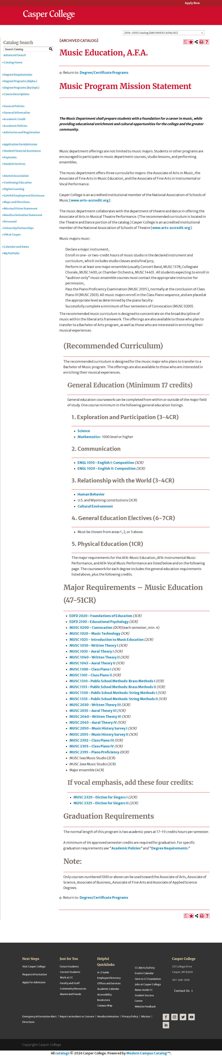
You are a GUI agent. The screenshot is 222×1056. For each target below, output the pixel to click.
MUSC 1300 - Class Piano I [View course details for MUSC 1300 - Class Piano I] (90, 669)
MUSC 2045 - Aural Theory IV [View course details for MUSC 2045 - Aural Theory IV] (93, 722)
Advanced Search (14, 55)
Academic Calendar (108, 988)
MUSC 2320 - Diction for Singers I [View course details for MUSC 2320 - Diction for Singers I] (101, 797)
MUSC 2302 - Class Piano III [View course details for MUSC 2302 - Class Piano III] (91, 740)
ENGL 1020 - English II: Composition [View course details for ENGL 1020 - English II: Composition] (107, 468)
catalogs (62, 1053)
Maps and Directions (17, 202)
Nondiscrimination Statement (23, 215)
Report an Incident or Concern (77, 1016)
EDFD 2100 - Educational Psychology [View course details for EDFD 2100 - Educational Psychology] (99, 622)
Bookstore (103, 1000)
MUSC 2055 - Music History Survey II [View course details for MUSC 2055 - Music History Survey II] (98, 734)
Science (84, 431)
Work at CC (66, 977)
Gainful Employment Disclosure (24, 195)
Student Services (14, 164)
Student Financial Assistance (22, 151)
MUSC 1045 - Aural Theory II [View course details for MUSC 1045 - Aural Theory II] (92, 663)
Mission (145, 1016)
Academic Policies (15, 126)
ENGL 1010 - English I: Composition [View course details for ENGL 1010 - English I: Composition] (106, 463)
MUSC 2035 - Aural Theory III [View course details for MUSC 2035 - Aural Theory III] (93, 711)
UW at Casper (12, 234)
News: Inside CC (144, 989)
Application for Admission (20, 144)
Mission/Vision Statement (20, 208)
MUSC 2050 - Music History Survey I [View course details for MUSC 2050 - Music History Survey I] (98, 728)
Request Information (34, 974)
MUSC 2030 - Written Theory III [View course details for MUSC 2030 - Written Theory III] (95, 705)
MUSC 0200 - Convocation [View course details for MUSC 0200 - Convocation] (90, 628)
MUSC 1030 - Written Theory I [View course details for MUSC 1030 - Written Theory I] (93, 645)
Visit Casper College (33, 966)
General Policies (14, 106)
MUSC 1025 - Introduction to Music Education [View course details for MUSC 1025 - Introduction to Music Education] (106, 640)
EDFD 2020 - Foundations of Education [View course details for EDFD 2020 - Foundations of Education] (100, 616)
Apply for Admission (33, 982)
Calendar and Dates (16, 246)
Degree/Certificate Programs (104, 72)
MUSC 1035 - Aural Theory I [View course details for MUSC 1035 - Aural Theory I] (91, 651)
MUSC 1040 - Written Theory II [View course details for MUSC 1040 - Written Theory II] (94, 657)
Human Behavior (91, 494)
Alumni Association (16, 176)
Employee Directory (109, 977)
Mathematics (89, 437)
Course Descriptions (16, 94)
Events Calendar (144, 973)
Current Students (70, 972)
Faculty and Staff (70, 983)
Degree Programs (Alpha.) (20, 81)
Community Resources (73, 988)
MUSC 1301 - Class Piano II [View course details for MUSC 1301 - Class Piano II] (90, 675)
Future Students (69, 966)
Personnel (10, 221)
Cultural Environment (95, 506)
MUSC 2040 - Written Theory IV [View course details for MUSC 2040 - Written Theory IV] (95, 716)
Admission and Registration (22, 132)
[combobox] (163, 32)
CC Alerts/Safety (145, 967)
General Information (17, 112)
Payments (10, 157)
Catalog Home (13, 62)
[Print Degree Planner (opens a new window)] (185, 42)
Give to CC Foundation (148, 978)
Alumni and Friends (70, 994)
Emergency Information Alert (39, 1016)
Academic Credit (14, 119)
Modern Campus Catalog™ (148, 1053)
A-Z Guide (103, 972)
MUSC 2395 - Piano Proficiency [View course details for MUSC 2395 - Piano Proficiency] (94, 752)
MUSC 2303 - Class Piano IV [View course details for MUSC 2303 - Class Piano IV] (91, 746)
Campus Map (104, 1005)
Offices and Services (109, 983)
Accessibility (104, 994)
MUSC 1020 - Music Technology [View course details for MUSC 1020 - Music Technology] (94, 633)
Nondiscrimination (108, 1016)
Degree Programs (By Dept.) (21, 87)
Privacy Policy (130, 1016)
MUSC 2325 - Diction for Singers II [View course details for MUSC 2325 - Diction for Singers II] (101, 803)
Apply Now (192, 3)
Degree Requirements (18, 74)
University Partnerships (19, 228)
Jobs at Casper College (148, 984)
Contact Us (182, 991)
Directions (28, 1021)
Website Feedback (145, 1006)
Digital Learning (14, 189)
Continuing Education (18, 182)
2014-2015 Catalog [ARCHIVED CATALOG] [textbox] (151, 33)
